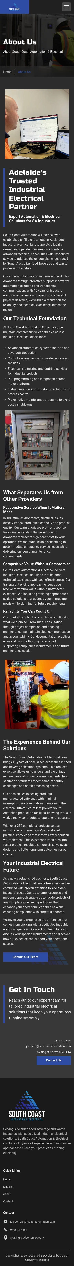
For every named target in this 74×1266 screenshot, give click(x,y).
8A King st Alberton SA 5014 (54, 1052)
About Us (24, 72)
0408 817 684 (62, 1040)
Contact (8, 1201)
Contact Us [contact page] (53, 1060)
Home (7, 72)
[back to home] (14, 7)
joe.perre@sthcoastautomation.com (48, 1046)
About (7, 1194)
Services (8, 1186)
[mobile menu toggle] (66, 6)
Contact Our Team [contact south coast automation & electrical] (25, 957)
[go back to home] (22, 1106)
